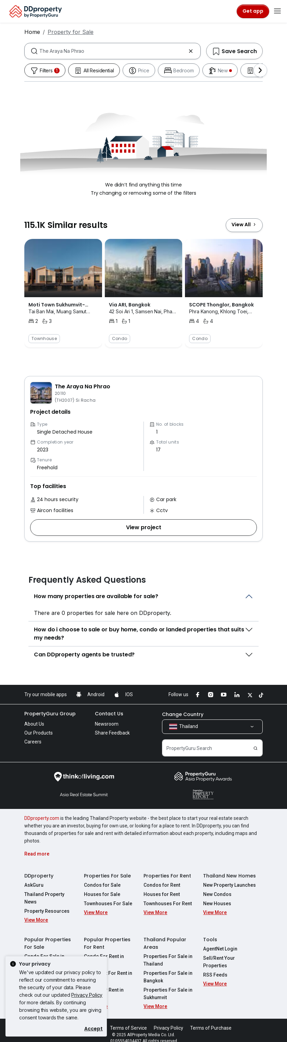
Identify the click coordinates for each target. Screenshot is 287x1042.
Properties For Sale (107, 875)
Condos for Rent (162, 885)
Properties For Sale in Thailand (168, 952)
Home (32, 31)
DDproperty (38, 875)
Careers (32, 741)
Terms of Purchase (211, 1020)
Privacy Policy (86, 995)
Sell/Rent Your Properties (219, 954)
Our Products (38, 733)
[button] (143, 527)
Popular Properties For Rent (107, 936)
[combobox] (112, 51)
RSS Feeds (215, 967)
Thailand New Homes (229, 875)
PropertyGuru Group (50, 713)
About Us (34, 724)
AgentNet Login (220, 941)
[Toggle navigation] (277, 11)
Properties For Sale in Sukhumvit (168, 986)
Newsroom (106, 724)
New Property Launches (229, 885)
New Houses (217, 903)
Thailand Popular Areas (165, 936)
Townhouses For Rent (168, 903)
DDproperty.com (41, 818)
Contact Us (109, 713)
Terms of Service (128, 1020)
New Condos (217, 894)
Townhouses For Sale (108, 903)
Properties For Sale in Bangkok (168, 969)
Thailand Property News (51, 894)
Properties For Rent (167, 875)
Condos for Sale (102, 885)
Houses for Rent (162, 894)
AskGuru (33, 885)
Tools (210, 932)
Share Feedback (112, 733)
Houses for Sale (102, 894)
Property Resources (47, 903)
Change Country (182, 714)
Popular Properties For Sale (47, 936)
